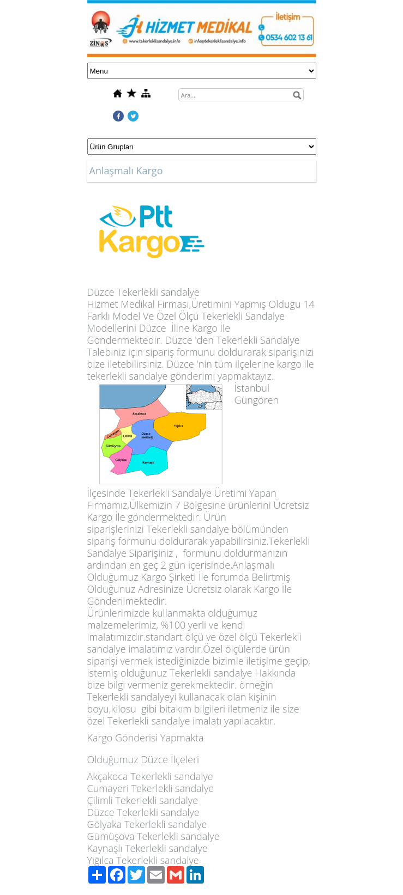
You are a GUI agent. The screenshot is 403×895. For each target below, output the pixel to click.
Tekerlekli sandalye (158, 292)
